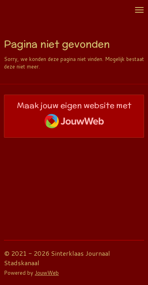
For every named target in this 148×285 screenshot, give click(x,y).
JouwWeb (47, 272)
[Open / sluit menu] (139, 10)
